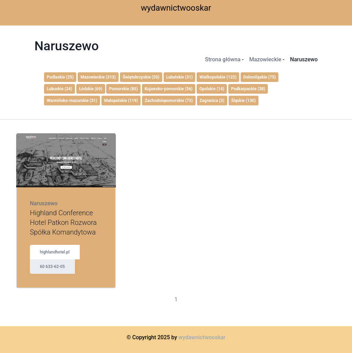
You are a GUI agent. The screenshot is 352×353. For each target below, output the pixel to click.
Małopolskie (121, 100)
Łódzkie (90, 88)
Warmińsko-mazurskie (72, 100)
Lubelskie (179, 77)
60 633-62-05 (52, 266)
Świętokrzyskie (141, 77)
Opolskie (211, 88)
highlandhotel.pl (54, 252)
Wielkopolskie (217, 77)
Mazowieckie (265, 59)
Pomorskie (123, 88)
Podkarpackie (248, 88)
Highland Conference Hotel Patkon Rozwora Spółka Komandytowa (63, 222)
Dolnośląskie (259, 77)
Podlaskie (60, 77)
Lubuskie (59, 88)
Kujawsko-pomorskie (168, 88)
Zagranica (212, 100)
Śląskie (243, 100)
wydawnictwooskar (176, 8)
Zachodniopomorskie (168, 100)
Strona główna (222, 59)
